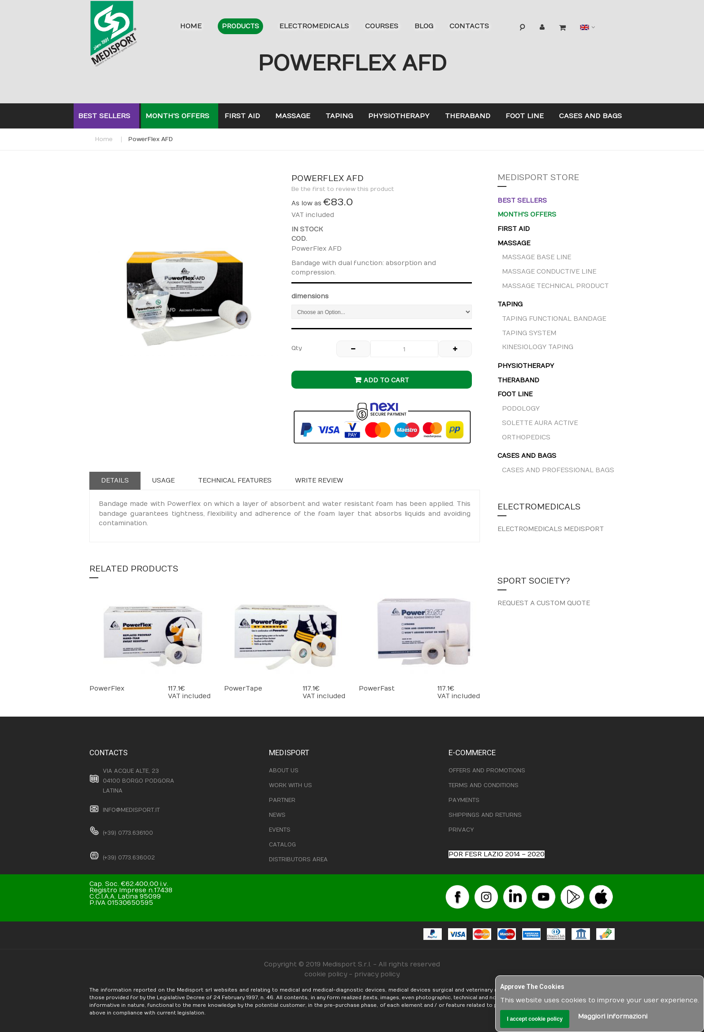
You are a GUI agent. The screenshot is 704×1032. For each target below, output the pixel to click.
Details (115, 480)
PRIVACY (461, 830)
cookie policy (325, 974)
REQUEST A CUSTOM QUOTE (543, 603)
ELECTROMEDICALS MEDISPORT (550, 529)
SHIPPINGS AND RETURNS (485, 815)
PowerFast (377, 688)
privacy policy (377, 974)
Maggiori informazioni (612, 1016)
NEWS (277, 815)
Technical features (235, 480)
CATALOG (282, 845)
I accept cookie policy (535, 1019)
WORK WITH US (290, 785)
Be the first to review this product (342, 189)
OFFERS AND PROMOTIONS (487, 770)
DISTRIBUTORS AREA (298, 859)
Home (104, 139)
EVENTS (279, 830)
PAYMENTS (464, 800)
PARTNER (282, 800)
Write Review (319, 480)
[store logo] (127, 36)
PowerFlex (106, 688)
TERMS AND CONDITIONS (484, 785)
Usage (163, 480)
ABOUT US (284, 770)
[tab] (115, 481)
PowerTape (243, 688)
